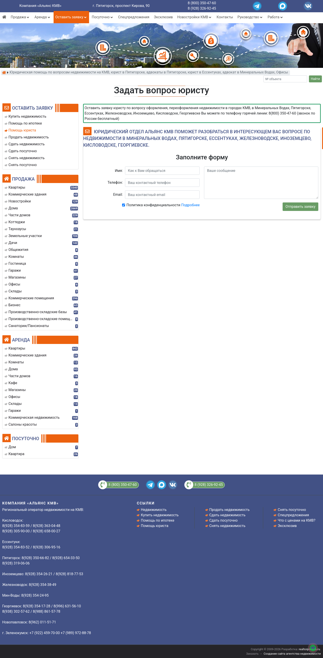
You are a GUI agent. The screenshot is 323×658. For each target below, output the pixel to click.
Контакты (225, 17)
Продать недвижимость (229, 510)
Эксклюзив (163, 17)
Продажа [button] (20, 17)
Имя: (119, 171)
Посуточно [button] (103, 17)
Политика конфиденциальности (163, 205)
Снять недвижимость (227, 526)
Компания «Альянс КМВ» (40, 6)
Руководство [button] (250, 17)
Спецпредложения (133, 17)
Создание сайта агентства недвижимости (292, 653)
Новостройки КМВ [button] (194, 17)
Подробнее (190, 205)
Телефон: (115, 182)
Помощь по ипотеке (157, 520)
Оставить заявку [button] (71, 17)
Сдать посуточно (223, 520)
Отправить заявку (300, 206)
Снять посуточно (292, 510)
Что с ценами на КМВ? (296, 520)
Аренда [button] (42, 17)
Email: (118, 194)
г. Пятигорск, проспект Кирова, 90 (121, 6)
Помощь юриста (154, 526)
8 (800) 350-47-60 (202, 3)
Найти (315, 79)
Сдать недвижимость (227, 515)
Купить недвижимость (160, 515)
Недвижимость (154, 510)
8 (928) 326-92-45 (202, 8)
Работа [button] (275, 17)
